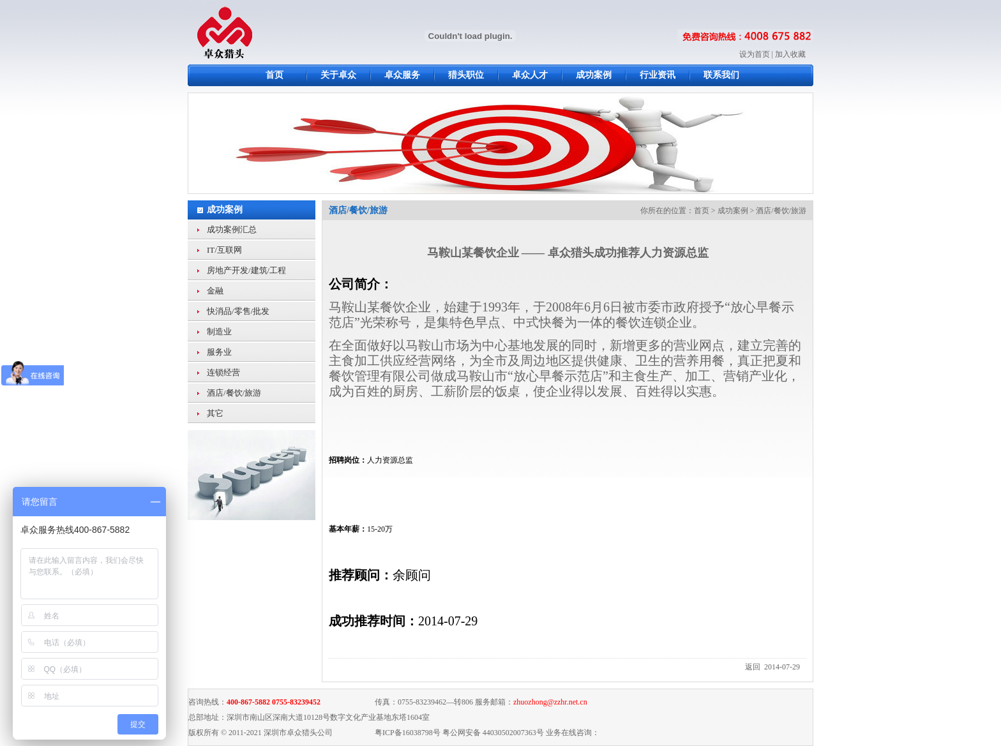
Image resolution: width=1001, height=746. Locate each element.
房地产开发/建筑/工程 (246, 270)
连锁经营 (223, 372)
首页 (701, 210)
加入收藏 (790, 54)
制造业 (219, 331)
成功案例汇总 (232, 229)
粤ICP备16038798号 (407, 732)
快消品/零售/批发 (238, 311)
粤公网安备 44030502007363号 (493, 732)
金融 (215, 290)
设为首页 (754, 54)
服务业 (219, 352)
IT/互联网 (224, 250)
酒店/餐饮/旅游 (234, 393)
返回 (752, 666)
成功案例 (225, 209)
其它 (215, 413)
